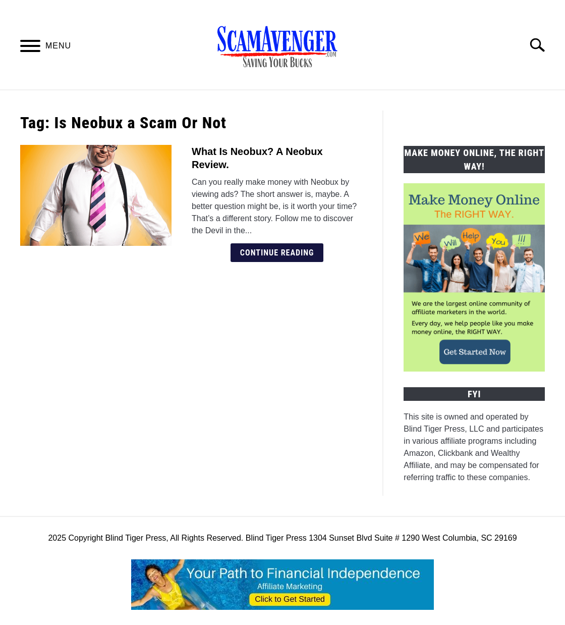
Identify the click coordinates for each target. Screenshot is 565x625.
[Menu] (30, 48)
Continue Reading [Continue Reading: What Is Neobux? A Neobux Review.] (277, 252)
